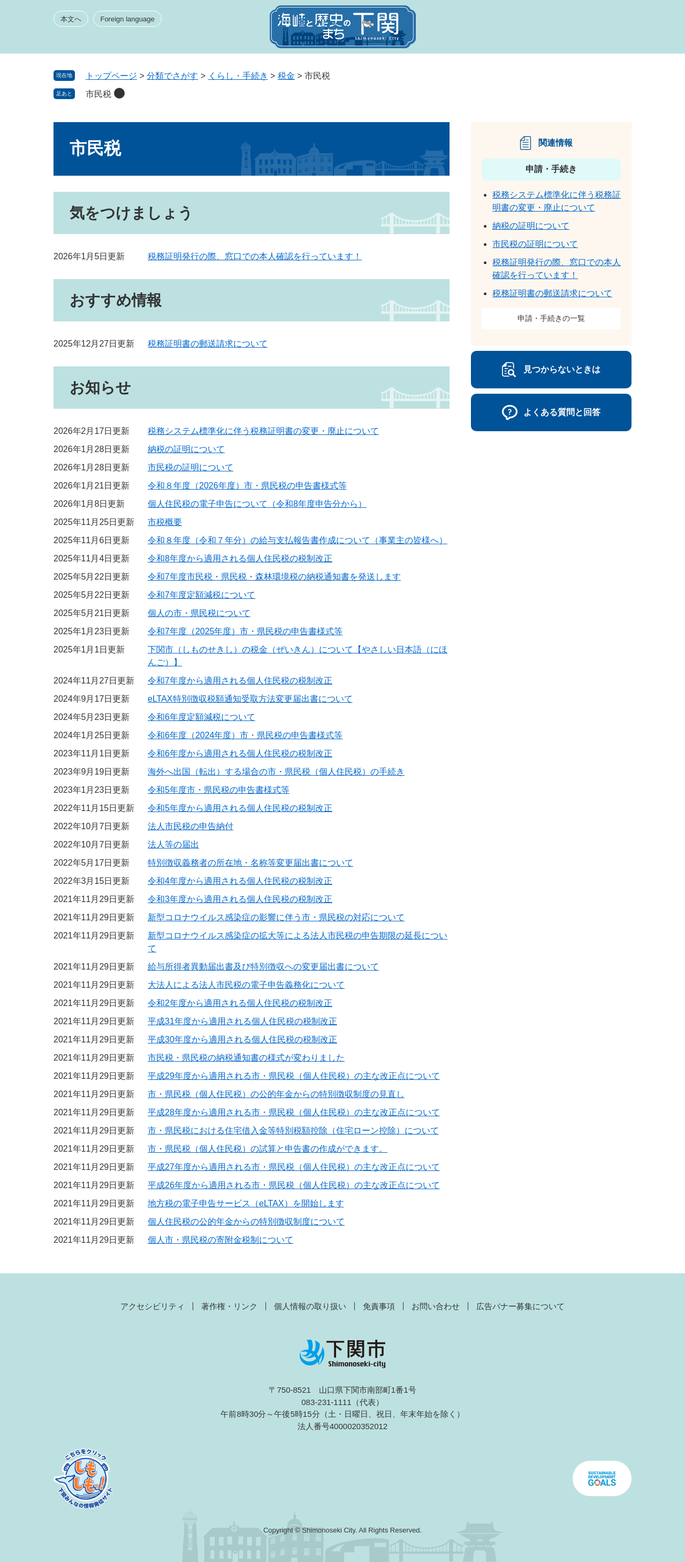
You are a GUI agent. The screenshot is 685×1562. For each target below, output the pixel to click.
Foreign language (127, 19)
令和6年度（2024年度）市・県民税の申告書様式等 (245, 735)
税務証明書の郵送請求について (208, 343)
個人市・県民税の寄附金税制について (220, 1239)
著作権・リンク (229, 1306)
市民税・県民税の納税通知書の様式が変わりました (246, 1057)
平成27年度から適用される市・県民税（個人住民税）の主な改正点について (294, 1167)
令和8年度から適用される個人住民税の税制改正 (240, 558)
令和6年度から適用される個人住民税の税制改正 (240, 753)
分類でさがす (172, 75)
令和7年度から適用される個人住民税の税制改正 (240, 680)
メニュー (612, 30)
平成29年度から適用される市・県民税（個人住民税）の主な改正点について (294, 1075)
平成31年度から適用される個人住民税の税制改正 (242, 1021)
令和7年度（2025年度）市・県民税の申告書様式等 (245, 631)
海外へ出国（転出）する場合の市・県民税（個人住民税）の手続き (276, 771)
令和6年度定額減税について (201, 717)
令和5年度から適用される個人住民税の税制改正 (240, 808)
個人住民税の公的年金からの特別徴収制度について (246, 1221)
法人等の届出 (173, 844)
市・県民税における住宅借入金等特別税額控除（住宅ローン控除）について (293, 1130)
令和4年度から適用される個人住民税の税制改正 (240, 880)
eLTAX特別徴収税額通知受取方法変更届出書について (250, 698)
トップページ (111, 75)
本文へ (70, 19)
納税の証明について (186, 449)
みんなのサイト (535, 30)
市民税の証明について (190, 467)
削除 (119, 93)
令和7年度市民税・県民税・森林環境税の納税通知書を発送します (274, 576)
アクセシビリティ (152, 1306)
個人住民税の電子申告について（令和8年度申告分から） (257, 503)
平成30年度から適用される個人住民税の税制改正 (242, 1039)
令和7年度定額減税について (201, 594)
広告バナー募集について (520, 1306)
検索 (573, 30)
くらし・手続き (238, 75)
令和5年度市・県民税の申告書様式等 (219, 789)
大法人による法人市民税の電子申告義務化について (246, 984)
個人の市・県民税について (199, 613)
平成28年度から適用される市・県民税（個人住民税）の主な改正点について (294, 1112)
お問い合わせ (436, 1306)
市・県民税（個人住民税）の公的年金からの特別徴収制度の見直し (276, 1094)
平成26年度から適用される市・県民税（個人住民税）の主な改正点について (294, 1185)
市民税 (98, 94)
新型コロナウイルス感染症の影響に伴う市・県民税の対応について (276, 917)
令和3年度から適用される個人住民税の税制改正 (240, 899)
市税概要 (165, 522)
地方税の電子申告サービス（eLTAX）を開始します (246, 1203)
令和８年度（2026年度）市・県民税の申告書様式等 (247, 485)
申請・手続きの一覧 (551, 318)
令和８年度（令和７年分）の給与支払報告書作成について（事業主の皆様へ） (297, 540)
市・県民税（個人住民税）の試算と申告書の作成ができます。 (267, 1148)
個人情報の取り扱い (310, 1306)
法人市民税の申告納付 (190, 826)
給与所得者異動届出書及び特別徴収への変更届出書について (263, 966)
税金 (286, 75)
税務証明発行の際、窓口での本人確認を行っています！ (255, 256)
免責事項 (379, 1306)
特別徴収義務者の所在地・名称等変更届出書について (250, 862)
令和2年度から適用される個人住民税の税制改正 (240, 1003)
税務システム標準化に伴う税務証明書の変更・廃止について (263, 430)
